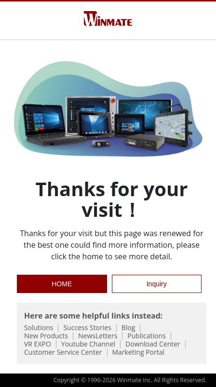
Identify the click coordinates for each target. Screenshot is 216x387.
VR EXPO (37, 344)
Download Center (152, 344)
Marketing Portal (138, 352)
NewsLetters (97, 336)
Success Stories (87, 328)
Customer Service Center (63, 352)
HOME (62, 284)
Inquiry (157, 284)
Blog (128, 328)
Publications (146, 336)
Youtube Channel (88, 344)
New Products (46, 336)
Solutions (38, 328)
